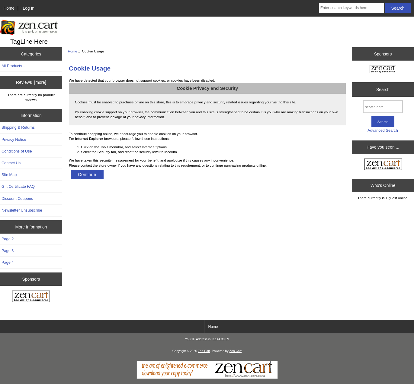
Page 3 (8, 250)
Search (383, 89)
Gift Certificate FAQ (18, 186)
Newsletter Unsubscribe (22, 210)
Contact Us (11, 163)
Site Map (9, 174)
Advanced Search (382, 130)
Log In (28, 8)
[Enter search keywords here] (351, 8)
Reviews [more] (31, 82)
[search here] (383, 106)
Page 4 (8, 262)
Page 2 (8, 239)
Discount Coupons (17, 198)
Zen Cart (204, 351)
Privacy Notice (14, 139)
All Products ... (14, 66)
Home (8, 8)
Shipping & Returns (18, 127)
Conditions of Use (17, 151)
